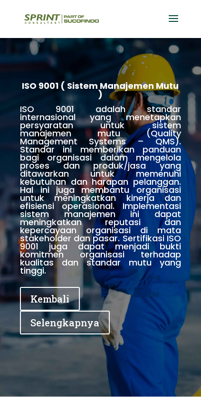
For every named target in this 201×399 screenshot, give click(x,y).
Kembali (49, 299)
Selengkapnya (64, 322)
